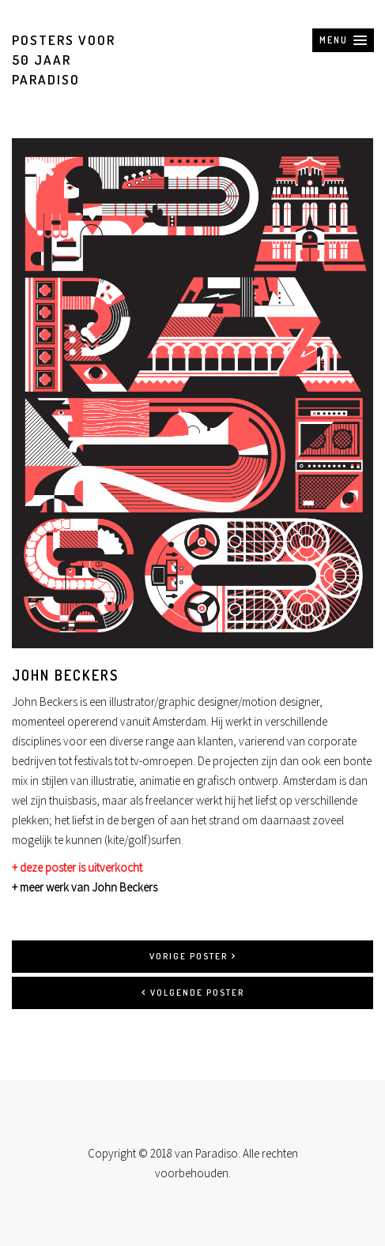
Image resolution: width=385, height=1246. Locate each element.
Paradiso (216, 1153)
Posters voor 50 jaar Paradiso (63, 60)
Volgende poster (193, 992)
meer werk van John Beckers (88, 887)
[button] (343, 40)
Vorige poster (192, 956)
